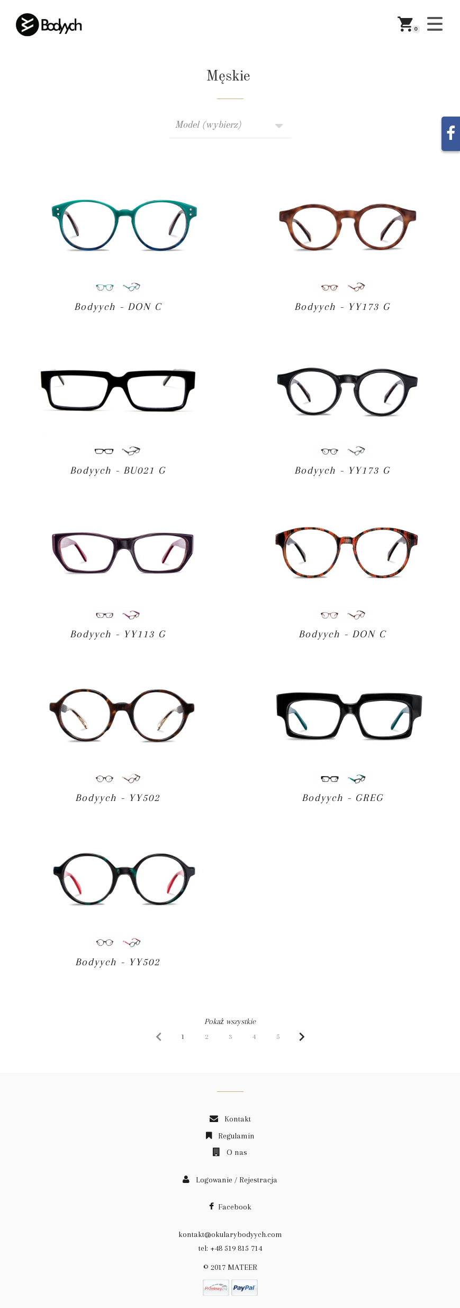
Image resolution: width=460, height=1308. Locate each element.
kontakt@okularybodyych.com (230, 1234)
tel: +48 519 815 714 (230, 1248)
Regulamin (230, 1136)
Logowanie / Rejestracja (230, 1180)
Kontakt (230, 1119)
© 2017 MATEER (230, 1267)
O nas (230, 1152)
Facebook (230, 1207)
